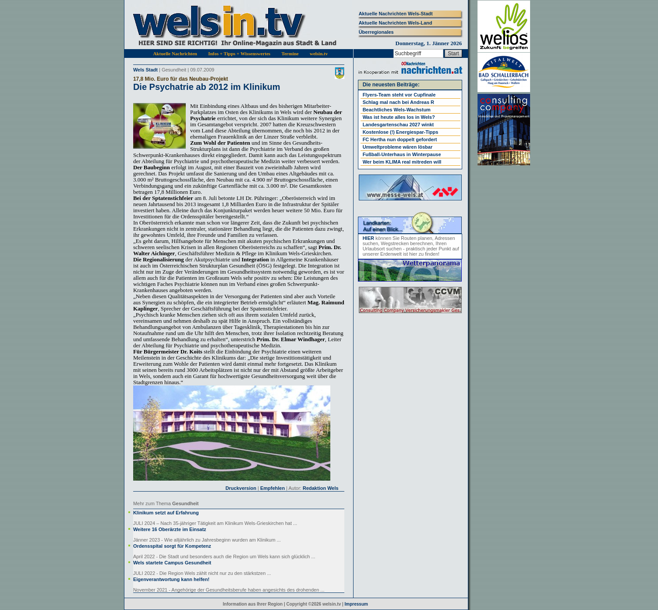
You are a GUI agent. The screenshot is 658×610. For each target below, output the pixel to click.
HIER (368, 238)
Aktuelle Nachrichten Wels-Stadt (396, 13)
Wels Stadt (145, 69)
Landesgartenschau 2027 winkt (398, 124)
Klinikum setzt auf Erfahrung (166, 512)
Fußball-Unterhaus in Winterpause (402, 154)
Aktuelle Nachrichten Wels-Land (395, 22)
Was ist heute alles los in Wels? (399, 117)
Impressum (356, 604)
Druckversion (241, 488)
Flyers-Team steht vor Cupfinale (399, 94)
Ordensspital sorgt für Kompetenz (172, 546)
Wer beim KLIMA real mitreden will (402, 161)
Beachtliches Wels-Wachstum (397, 109)
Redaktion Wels (321, 488)
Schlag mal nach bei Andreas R (398, 102)
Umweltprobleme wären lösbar (398, 147)
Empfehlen (272, 488)
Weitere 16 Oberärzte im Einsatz (169, 529)
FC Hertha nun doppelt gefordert (400, 139)
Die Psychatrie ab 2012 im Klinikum (206, 87)
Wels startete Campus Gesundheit (172, 562)
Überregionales (376, 32)
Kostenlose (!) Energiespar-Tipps (401, 132)
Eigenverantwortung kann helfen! (171, 579)
